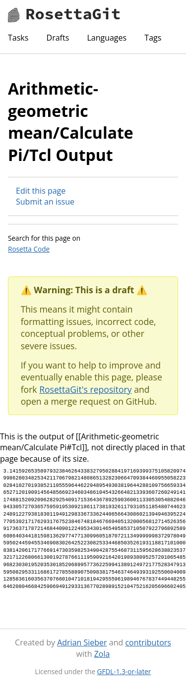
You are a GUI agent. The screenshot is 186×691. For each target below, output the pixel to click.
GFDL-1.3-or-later (124, 671)
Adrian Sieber (82, 642)
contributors (148, 642)
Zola (102, 653)
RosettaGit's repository (85, 389)
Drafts (58, 37)
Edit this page (40, 190)
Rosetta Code (29, 249)
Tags (152, 37)
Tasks (18, 37)
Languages (106, 37)
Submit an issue (45, 201)
